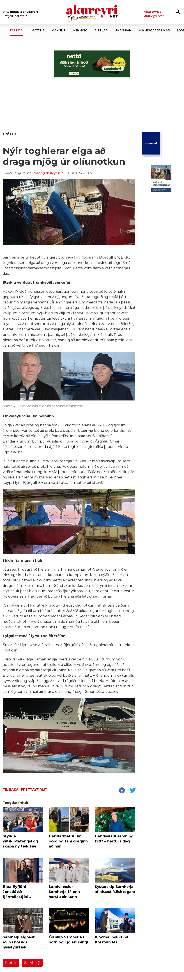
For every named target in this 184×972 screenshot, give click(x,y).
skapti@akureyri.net (48, 173)
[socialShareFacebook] (122, 790)
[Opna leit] (177, 11)
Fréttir (11, 963)
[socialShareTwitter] (132, 790)
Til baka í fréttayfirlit (25, 790)
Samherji (32, 963)
